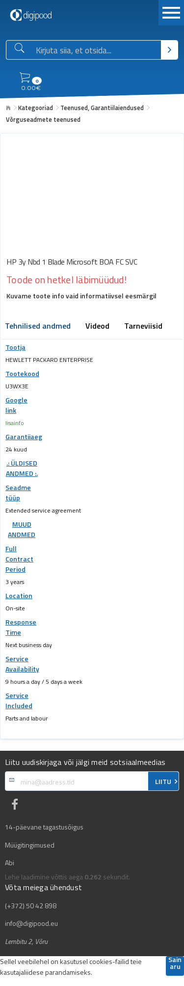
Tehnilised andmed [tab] (38, 327)
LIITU (163, 781)
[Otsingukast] (96, 50)
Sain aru (175, 963)
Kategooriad (35, 107)
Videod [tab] (97, 327)
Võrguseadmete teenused (43, 119)
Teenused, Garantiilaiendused (102, 107)
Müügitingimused (29, 845)
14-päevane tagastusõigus (44, 827)
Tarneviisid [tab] (143, 327)
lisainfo (14, 422)
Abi (9, 862)
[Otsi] (169, 50)
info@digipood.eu (31, 923)
